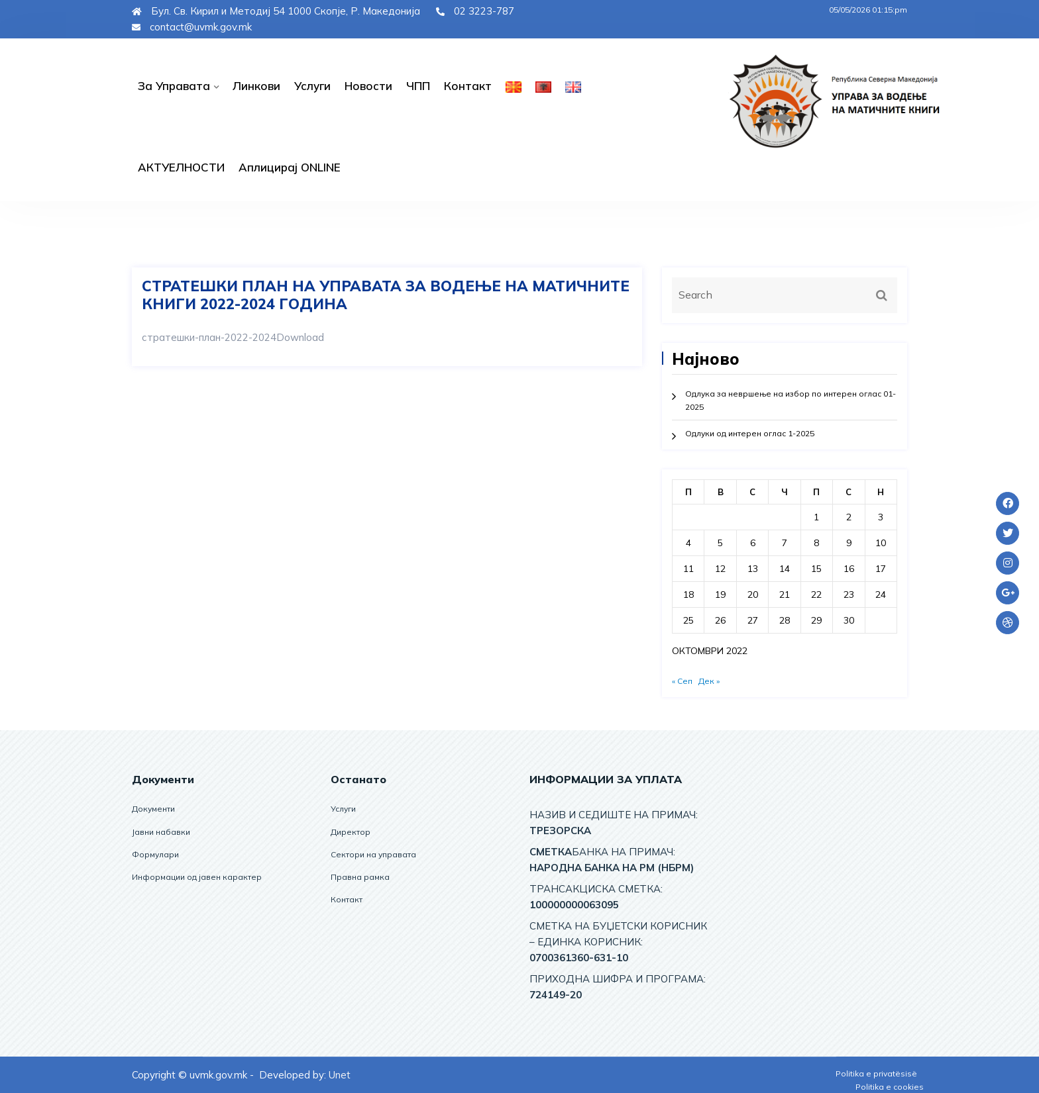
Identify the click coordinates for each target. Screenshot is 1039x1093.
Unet (340, 1075)
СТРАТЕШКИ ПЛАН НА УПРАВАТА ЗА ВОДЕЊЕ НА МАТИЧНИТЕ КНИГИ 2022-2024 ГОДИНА (385, 294)
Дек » (709, 681)
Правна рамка (360, 877)
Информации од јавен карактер (197, 877)
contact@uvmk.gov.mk (192, 27)
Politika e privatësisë (876, 1073)
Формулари (155, 854)
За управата (174, 86)
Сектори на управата (373, 854)
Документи (153, 809)
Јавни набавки (161, 832)
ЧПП (418, 86)
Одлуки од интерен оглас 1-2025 (749, 433)
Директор (350, 832)
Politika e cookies (889, 1087)
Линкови (256, 86)
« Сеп (682, 681)
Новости (368, 86)
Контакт (468, 86)
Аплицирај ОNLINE (290, 167)
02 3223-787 (475, 11)
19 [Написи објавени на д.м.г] (720, 594)
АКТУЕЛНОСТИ (181, 167)
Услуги (312, 86)
